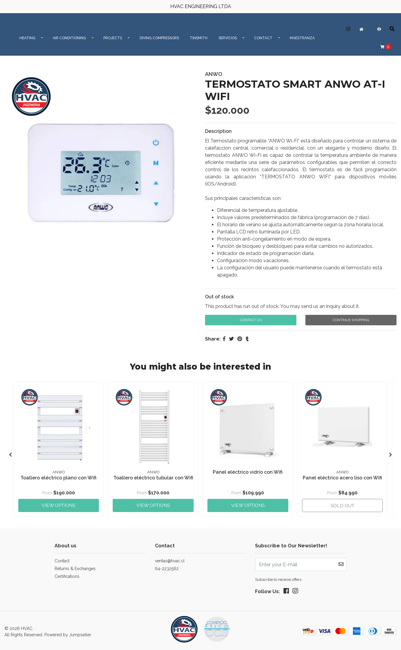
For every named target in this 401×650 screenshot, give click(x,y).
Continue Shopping (351, 320)
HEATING (27, 38)
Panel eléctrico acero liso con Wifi (342, 477)
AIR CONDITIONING (69, 38)
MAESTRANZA (302, 38)
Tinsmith (198, 38)
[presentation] (10, 454)
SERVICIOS (227, 38)
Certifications (67, 574)
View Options (58, 502)
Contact (62, 558)
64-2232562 (167, 566)
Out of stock (219, 297)
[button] (348, 28)
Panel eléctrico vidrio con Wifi (248, 471)
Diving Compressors (159, 38)
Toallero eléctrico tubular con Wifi (153, 479)
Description (218, 131)
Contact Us (251, 320)
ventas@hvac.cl (170, 558)
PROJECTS (112, 38)
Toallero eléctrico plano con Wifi (58, 477)
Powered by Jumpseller (67, 632)
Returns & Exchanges (75, 566)
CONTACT (263, 38)
